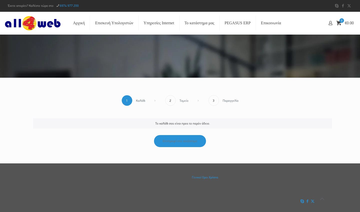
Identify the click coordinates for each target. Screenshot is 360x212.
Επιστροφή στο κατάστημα (180, 141)
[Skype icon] (336, 6)
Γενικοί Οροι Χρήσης (205, 177)
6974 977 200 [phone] (69, 6)
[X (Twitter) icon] (349, 6)
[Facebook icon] (343, 6)
